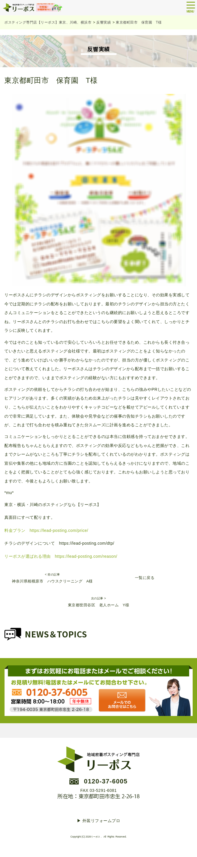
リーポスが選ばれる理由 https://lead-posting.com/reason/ (60, 556)
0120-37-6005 (105, 781)
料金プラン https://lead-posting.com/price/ (46, 530)
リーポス (95, 836)
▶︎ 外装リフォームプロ (98, 820)
